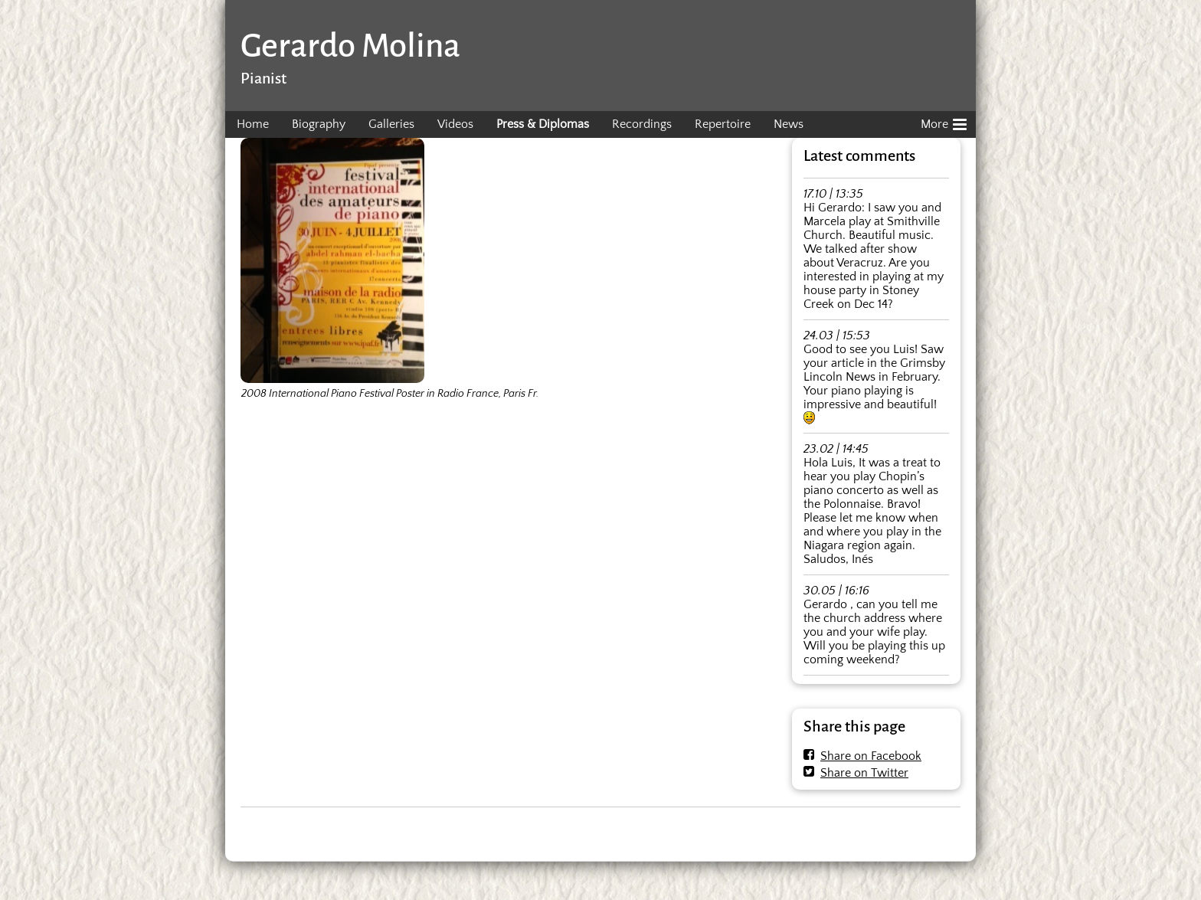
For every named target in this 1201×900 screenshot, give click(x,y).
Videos (455, 124)
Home (253, 124)
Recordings (642, 124)
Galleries (391, 124)
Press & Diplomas (542, 124)
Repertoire (723, 124)
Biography (318, 124)
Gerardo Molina (350, 46)
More (944, 122)
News (788, 124)
